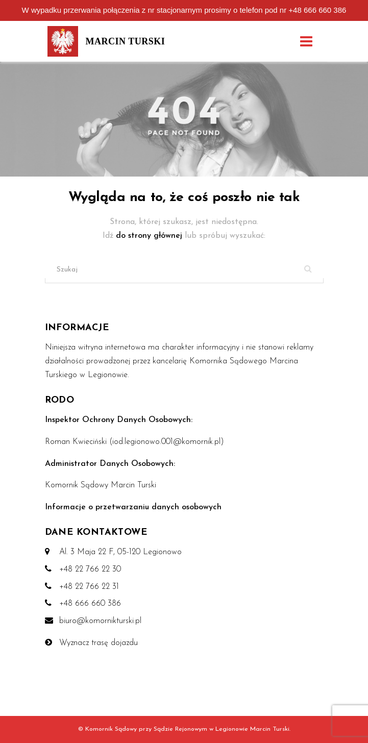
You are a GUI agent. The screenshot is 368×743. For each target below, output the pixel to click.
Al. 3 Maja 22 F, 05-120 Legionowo (120, 552)
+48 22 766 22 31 (89, 587)
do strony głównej (150, 236)
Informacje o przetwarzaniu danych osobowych (133, 507)
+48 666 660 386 (317, 10)
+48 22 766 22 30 (90, 569)
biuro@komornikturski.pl (100, 621)
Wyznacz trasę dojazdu (98, 643)
